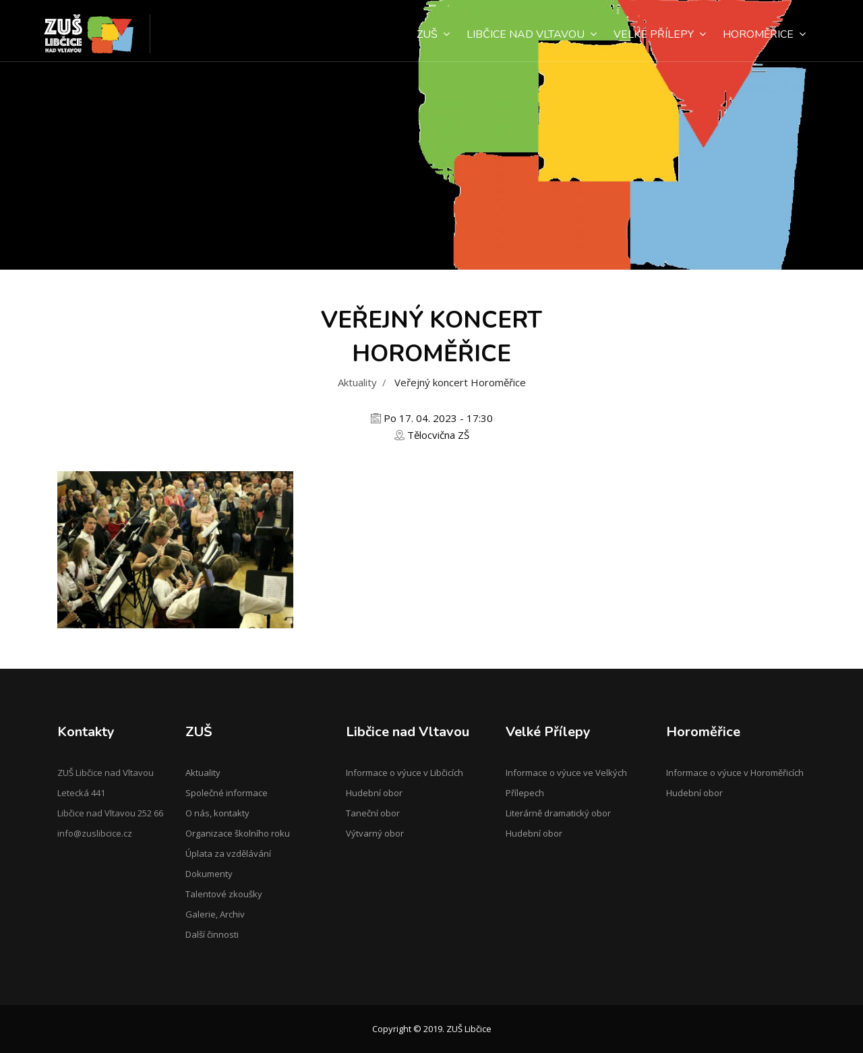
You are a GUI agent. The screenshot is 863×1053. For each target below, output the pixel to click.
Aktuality (357, 382)
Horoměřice (764, 34)
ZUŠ (433, 34)
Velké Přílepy (660, 34)
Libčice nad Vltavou (532, 34)
